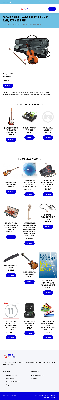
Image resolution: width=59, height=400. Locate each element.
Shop (52, 9)
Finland (43, 2)
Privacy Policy (45, 397)
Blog (7, 385)
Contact (41, 395)
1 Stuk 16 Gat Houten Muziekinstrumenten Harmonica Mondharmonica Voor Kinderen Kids (48, 325)
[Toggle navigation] (5, 8)
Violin (12, 74)
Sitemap (53, 397)
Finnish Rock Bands (11, 375)
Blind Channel (10, 378)
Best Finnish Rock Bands (13, 382)
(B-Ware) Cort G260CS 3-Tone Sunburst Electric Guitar (11, 130)
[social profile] (10, 2)
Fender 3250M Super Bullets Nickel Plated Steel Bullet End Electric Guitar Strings (11, 325)
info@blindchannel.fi (50, 2)
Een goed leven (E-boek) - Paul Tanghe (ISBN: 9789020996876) (48, 283)
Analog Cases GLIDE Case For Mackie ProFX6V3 (29, 323)
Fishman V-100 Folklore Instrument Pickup (48, 217)
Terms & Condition (50, 395)
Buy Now (8, 86)
